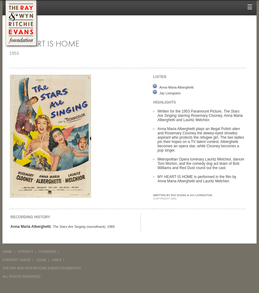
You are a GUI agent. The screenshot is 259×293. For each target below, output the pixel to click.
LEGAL (41, 260)
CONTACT (26, 251)
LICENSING (47, 251)
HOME (7, 251)
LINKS (57, 260)
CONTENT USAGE (16, 260)
